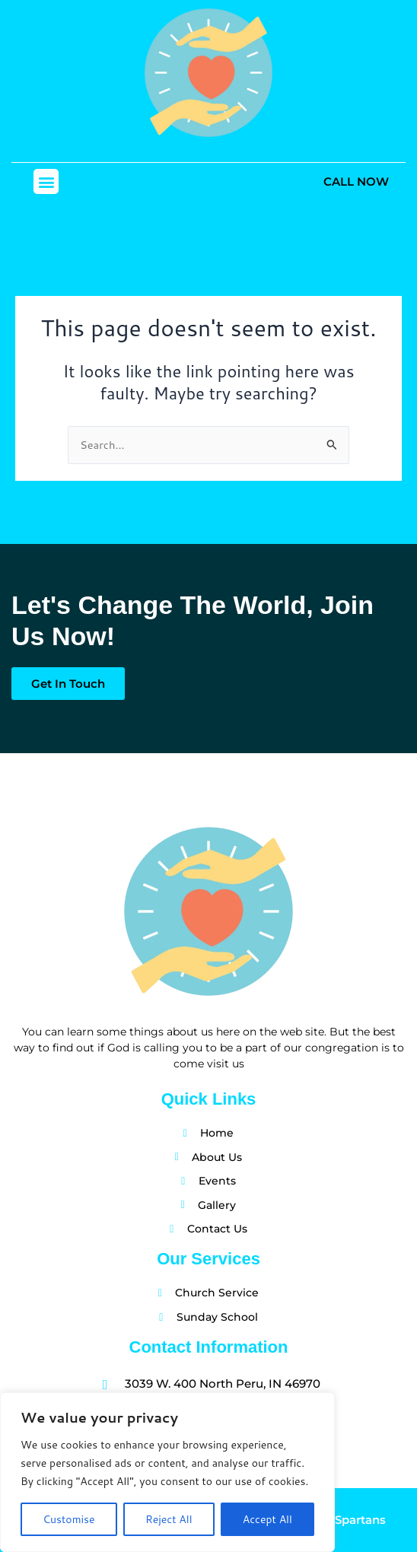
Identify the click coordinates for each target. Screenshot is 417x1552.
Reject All (169, 1519)
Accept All (267, 1519)
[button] (46, 181)
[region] (167, 1472)
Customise (68, 1519)
